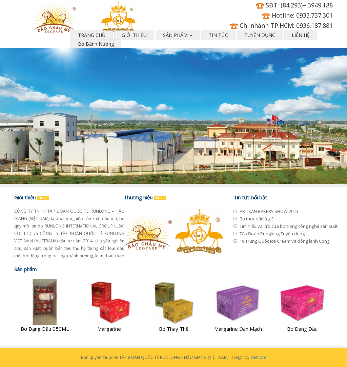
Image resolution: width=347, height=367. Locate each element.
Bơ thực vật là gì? (256, 219)
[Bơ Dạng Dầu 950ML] (44, 306)
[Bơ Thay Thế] (173, 306)
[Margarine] (109, 306)
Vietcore (258, 357)
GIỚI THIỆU (134, 35)
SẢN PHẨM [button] (177, 35)
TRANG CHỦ (91, 35)
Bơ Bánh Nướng (96, 44)
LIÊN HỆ (301, 35)
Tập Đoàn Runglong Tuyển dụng (272, 234)
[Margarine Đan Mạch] (237, 306)
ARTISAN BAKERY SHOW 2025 (269, 211)
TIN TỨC (218, 35)
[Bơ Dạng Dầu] (302, 306)
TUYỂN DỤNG (259, 35)
